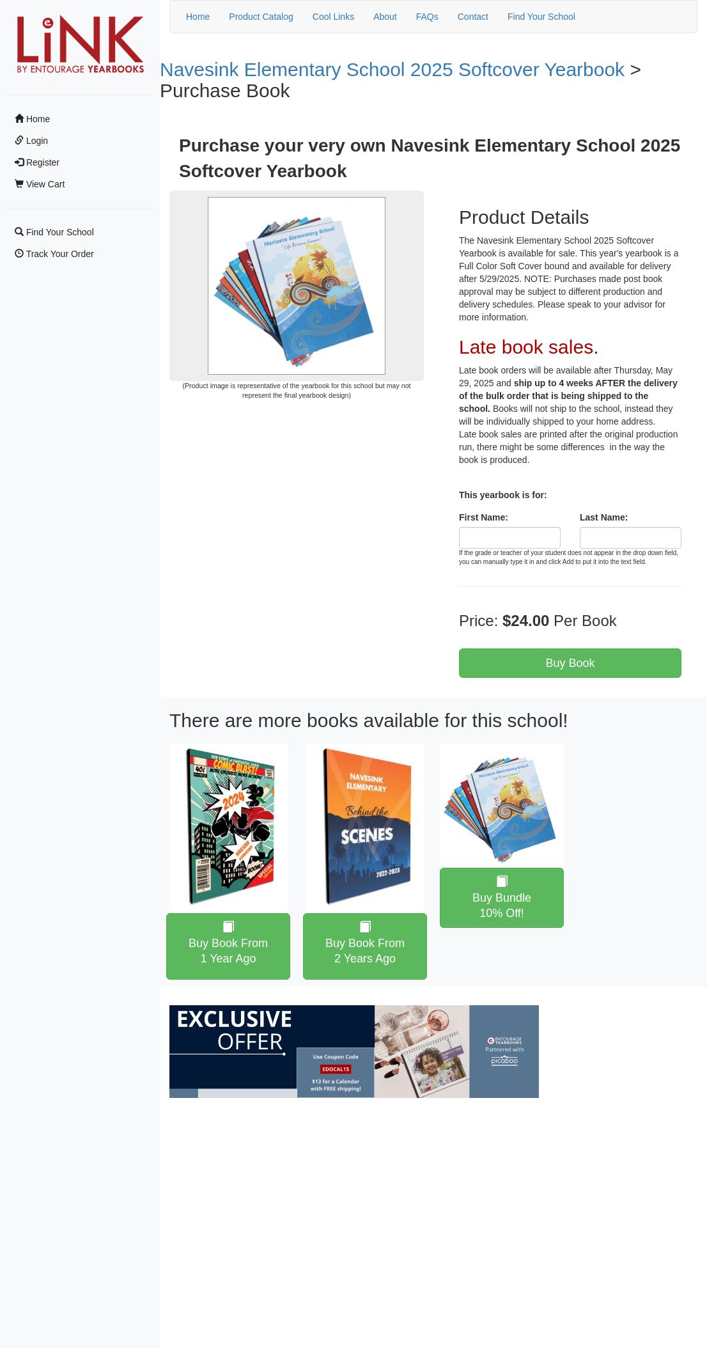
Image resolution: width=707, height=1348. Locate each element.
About (385, 17)
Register (37, 162)
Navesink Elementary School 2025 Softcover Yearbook (392, 69)
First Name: (483, 517)
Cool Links (333, 17)
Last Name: (604, 517)
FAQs (427, 17)
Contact (473, 17)
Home (32, 119)
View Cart (40, 184)
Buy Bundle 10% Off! (501, 897)
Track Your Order (54, 254)
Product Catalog (261, 17)
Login (31, 141)
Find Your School (54, 232)
